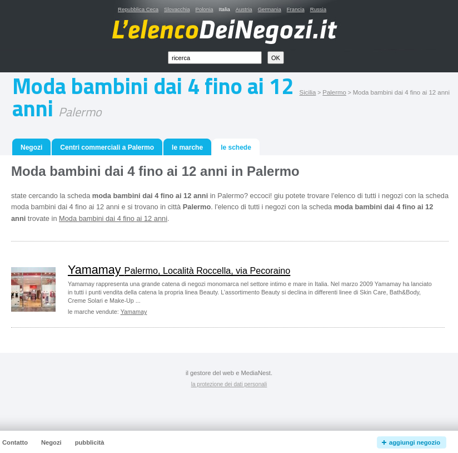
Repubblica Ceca (138, 9)
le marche (187, 147)
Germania (269, 9)
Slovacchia (177, 9)
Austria (244, 9)
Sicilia (308, 92)
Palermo (334, 92)
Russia (318, 9)
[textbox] (215, 57)
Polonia (204, 9)
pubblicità (89, 442)
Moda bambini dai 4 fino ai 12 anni (113, 218)
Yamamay (179, 270)
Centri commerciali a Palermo (107, 147)
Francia (296, 9)
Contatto (15, 442)
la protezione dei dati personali (229, 384)
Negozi (31, 147)
